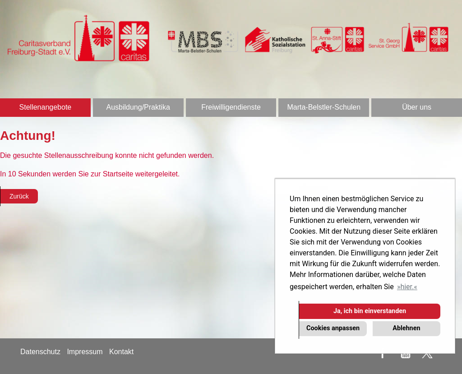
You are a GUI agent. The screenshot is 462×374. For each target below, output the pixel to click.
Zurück (19, 196)
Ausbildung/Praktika (138, 107)
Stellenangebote (45, 107)
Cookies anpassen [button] (333, 328)
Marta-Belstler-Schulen (323, 107)
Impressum (84, 352)
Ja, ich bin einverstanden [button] (369, 311)
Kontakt (121, 352)
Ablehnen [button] (406, 328)
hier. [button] (407, 286)
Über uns (416, 107)
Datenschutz (40, 352)
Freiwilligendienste (231, 107)
